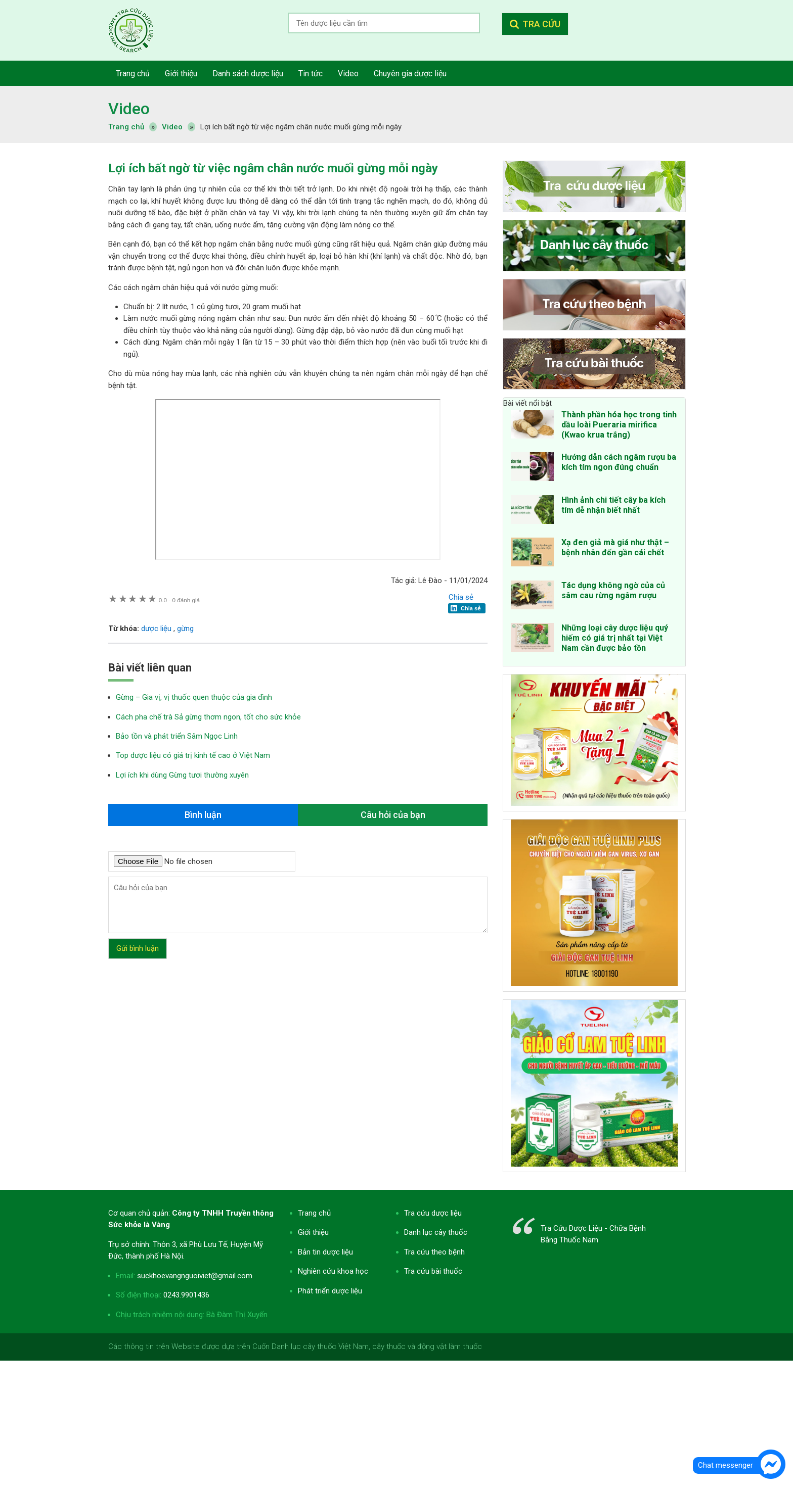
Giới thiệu (313, 1232)
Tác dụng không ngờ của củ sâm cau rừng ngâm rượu (613, 590)
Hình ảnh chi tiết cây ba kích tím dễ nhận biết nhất (613, 505)
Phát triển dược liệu (330, 1290)
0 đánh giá (179, 600)
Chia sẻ (461, 597)
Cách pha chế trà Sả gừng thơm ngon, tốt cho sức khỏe (208, 716)
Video (129, 108)
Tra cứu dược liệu (138, 30)
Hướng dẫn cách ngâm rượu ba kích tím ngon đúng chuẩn (618, 462)
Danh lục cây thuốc (435, 1232)
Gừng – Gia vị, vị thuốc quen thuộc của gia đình (194, 697)
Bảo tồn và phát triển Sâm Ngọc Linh (177, 736)
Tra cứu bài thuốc (433, 1271)
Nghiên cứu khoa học (333, 1271)
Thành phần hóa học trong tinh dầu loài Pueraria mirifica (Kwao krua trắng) (619, 425)
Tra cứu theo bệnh (434, 1252)
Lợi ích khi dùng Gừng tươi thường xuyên (182, 775)
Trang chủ (314, 1213)
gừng (185, 628)
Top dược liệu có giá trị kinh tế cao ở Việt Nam (193, 755)
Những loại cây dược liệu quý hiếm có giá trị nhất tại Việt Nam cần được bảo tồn (614, 638)
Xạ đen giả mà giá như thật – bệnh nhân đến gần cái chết (615, 547)
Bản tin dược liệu (325, 1252)
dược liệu (156, 628)
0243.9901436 (186, 1294)
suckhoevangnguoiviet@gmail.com (194, 1275)
